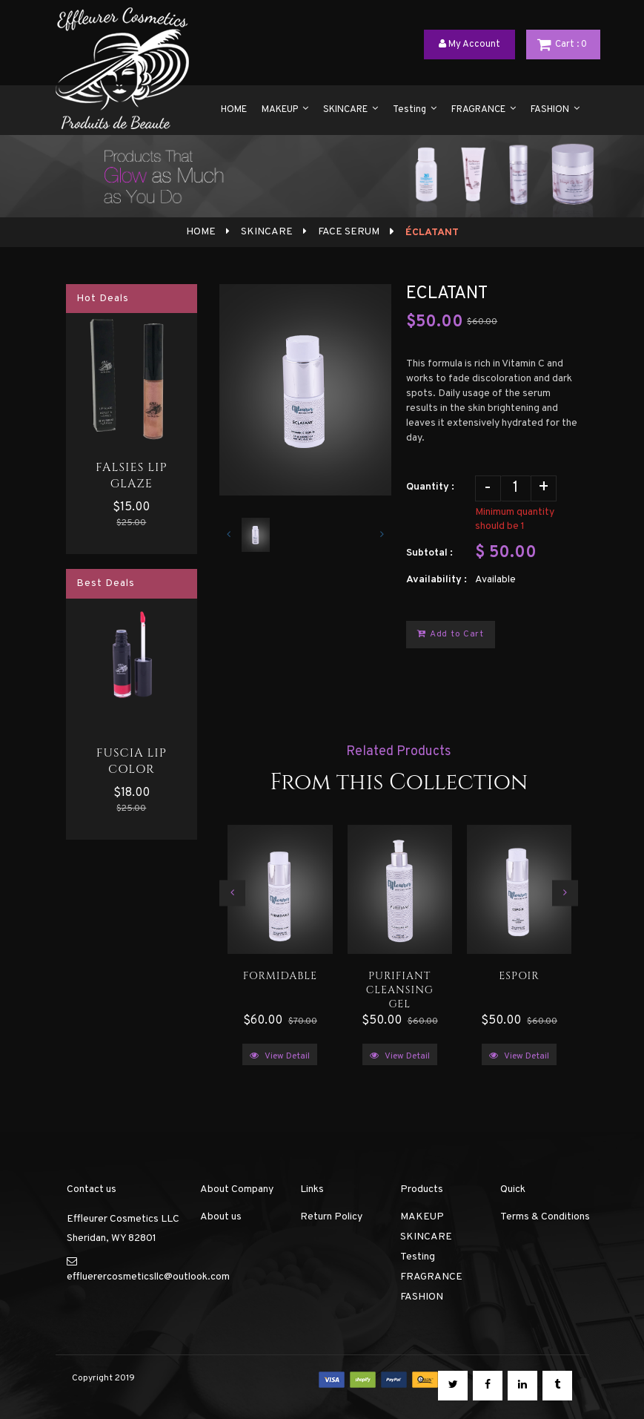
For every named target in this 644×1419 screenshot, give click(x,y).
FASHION (421, 1297)
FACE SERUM (347, 231)
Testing (417, 1257)
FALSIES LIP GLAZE (131, 475)
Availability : (436, 579)
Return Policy (331, 1217)
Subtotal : (429, 553)
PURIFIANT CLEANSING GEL (400, 987)
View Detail (280, 1056)
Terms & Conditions (545, 1217)
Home (201, 231)
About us (221, 1217)
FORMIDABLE (280, 976)
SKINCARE (266, 231)
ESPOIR (519, 976)
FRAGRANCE (431, 1277)
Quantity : (430, 487)
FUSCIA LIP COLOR (131, 761)
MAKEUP (422, 1217)
